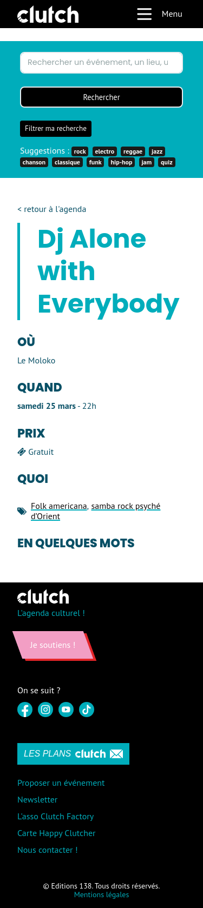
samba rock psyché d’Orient (95, 510)
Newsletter (37, 799)
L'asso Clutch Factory (55, 816)
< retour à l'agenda (51, 209)
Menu (159, 14)
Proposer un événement (60, 782)
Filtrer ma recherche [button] (56, 128)
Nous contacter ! (47, 849)
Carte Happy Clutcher (56, 832)
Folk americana (59, 505)
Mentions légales (101, 894)
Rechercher (101, 97)
